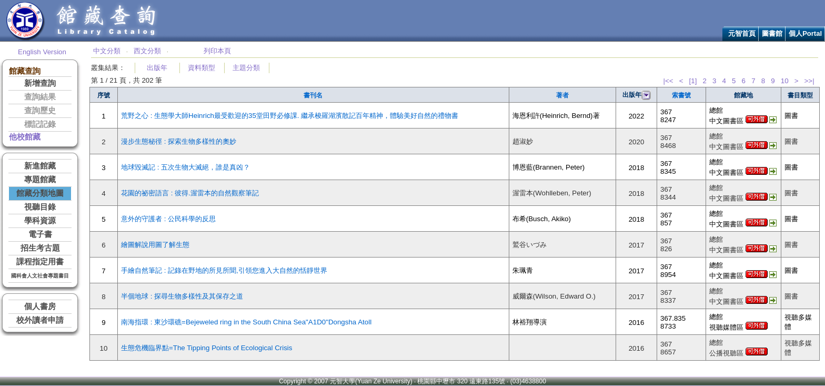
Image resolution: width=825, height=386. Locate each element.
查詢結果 (40, 97)
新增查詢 (40, 83)
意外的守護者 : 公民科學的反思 (168, 219)
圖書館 (772, 33)
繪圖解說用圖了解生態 (155, 245)
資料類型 (201, 68)
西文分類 (147, 51)
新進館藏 (40, 166)
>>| (809, 81)
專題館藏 (40, 179)
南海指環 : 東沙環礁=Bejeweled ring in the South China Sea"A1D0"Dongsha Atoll (246, 322)
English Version (42, 52)
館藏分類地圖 (40, 193)
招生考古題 (40, 248)
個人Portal (805, 33)
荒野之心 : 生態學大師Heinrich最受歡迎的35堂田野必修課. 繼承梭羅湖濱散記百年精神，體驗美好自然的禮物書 (289, 116)
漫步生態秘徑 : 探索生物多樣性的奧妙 (178, 141)
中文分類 (106, 51)
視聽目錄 (40, 207)
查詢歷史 (40, 110)
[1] (693, 81)
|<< (668, 81)
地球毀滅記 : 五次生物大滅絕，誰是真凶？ (185, 167)
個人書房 (40, 306)
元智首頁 (742, 33)
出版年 (157, 68)
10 (785, 81)
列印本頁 (217, 51)
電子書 (40, 234)
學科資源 (40, 220)
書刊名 (313, 95)
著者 (562, 95)
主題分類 (246, 68)
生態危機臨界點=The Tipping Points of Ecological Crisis (206, 348)
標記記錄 (40, 124)
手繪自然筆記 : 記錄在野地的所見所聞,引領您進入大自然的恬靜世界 (224, 270)
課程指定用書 (40, 262)
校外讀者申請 (40, 320)
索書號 (681, 95)
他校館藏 (25, 137)
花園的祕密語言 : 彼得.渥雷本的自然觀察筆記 (190, 193)
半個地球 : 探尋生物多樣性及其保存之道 (182, 296)
